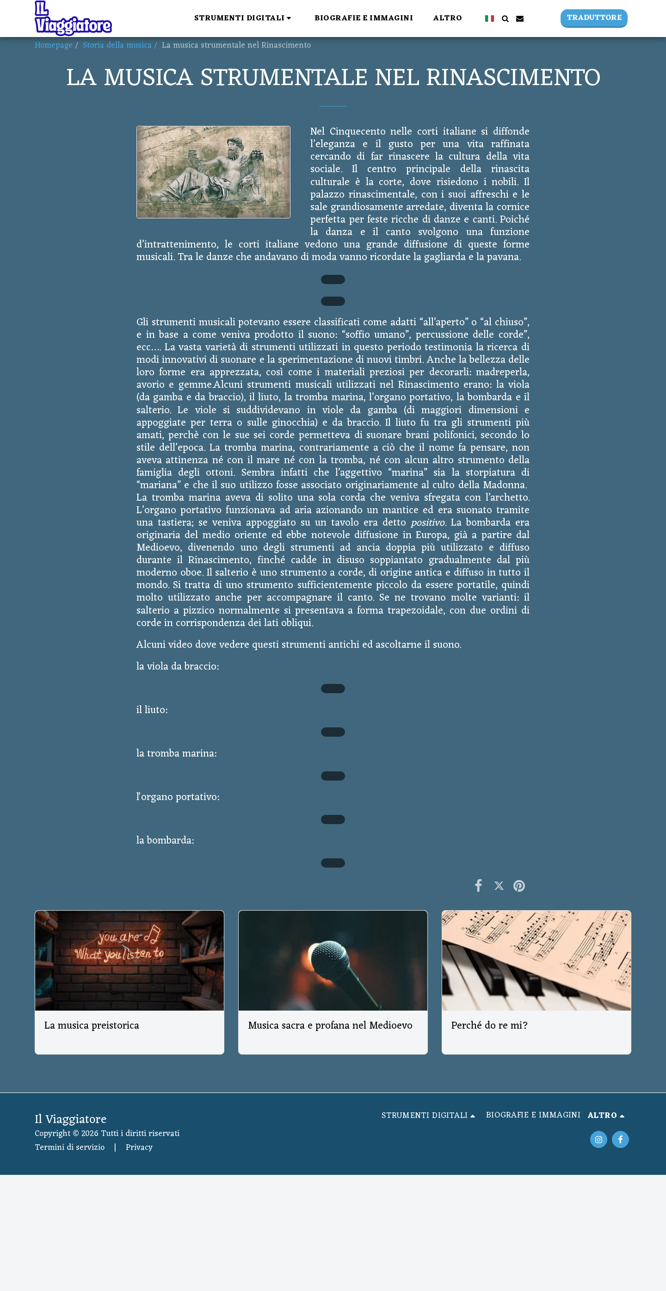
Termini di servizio (70, 1148)
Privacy (139, 1148)
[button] (244, 18)
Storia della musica (117, 45)
